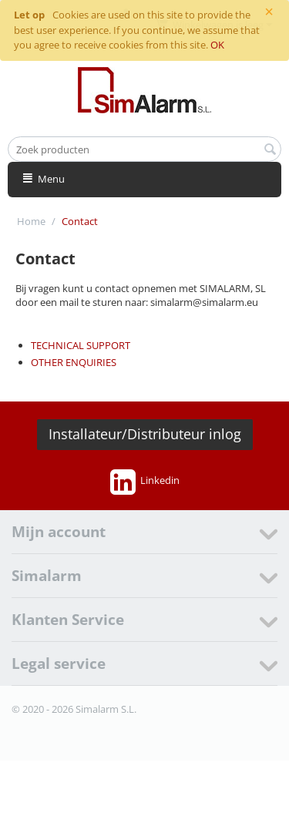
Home (31, 221)
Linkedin (145, 481)
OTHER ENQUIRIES (73, 362)
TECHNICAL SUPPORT (80, 345)
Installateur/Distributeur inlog (145, 434)
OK (217, 45)
